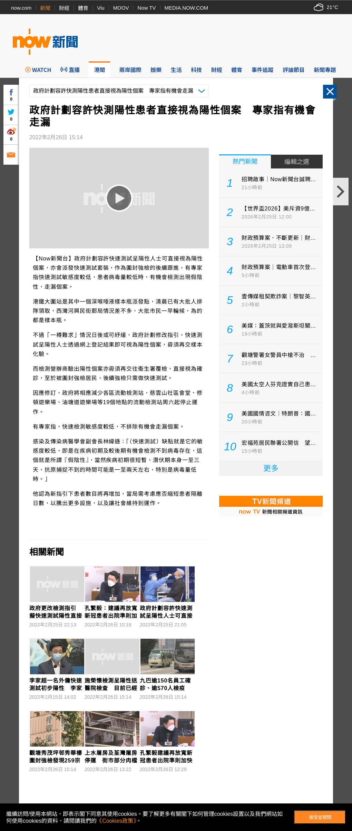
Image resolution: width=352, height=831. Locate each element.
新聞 (45, 8)
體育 (83, 8)
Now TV (146, 8)
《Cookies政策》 (116, 821)
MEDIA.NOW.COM (186, 8)
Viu (100, 8)
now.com (21, 8)
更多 (270, 468)
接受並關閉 (320, 817)
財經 (64, 8)
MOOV (121, 8)
